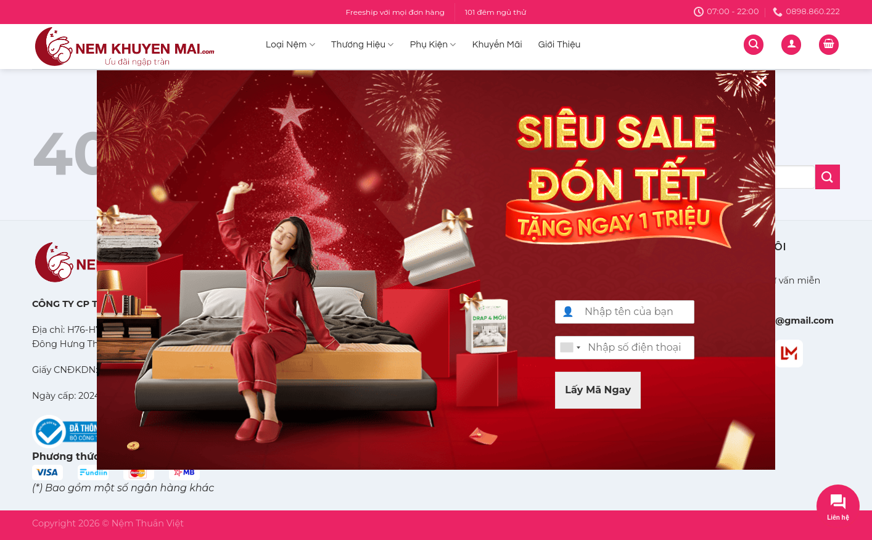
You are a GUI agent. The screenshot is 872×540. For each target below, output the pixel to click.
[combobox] (570, 348)
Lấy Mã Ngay (598, 390)
